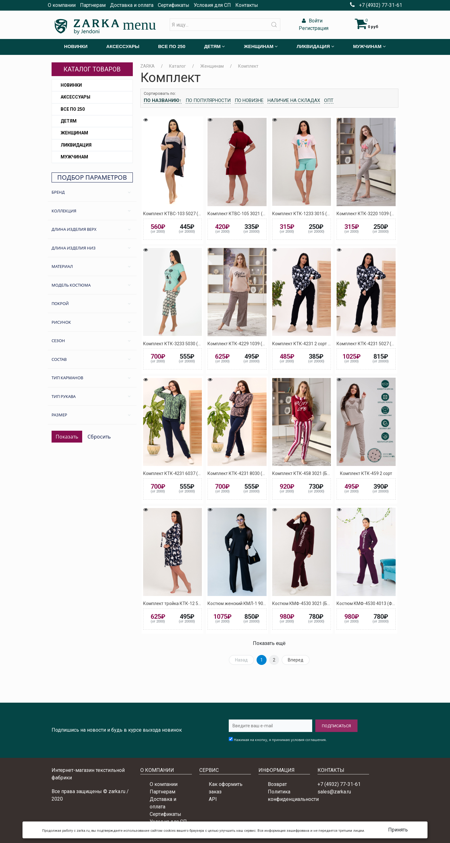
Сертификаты (173, 5)
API (213, 799)
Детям (69, 121)
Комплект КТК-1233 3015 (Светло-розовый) (317, 213)
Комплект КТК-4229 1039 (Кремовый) (246, 343)
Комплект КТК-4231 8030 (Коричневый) (249, 473)
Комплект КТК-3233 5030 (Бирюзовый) (183, 343)
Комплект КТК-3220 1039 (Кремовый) (375, 213)
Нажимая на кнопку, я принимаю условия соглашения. (280, 739)
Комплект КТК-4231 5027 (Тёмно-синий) (378, 343)
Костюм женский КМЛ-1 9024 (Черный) (248, 603)
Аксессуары (75, 96)
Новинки (71, 85)
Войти (311, 21)
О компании (62, 5)
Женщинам (74, 132)
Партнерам (93, 5)
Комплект (248, 66)
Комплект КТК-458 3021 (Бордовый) (309, 473)
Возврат (277, 784)
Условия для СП (212, 5)
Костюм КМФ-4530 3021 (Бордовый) (309, 603)
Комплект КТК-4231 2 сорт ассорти (308, 343)
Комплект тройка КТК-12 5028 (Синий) (182, 603)
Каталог (177, 66)
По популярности (208, 100)
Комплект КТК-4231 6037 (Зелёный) (180, 473)
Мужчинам (74, 156)
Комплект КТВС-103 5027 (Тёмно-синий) (185, 213)
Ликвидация (76, 145)
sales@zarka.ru (334, 792)
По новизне (249, 100)
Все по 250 (73, 109)
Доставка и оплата (131, 5)
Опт (328, 100)
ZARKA (147, 66)
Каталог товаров (92, 69)
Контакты (246, 5)
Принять (398, 830)
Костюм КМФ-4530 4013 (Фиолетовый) (377, 603)
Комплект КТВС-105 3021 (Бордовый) (246, 213)
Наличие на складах (294, 100)
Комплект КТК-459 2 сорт (366, 473)
